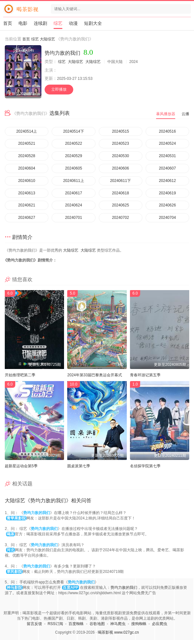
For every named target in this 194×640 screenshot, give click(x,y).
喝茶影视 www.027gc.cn (118, 632)
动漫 (73, 23)
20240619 (167, 193)
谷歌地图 (97, 624)
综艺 (58, 23)
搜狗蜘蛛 (139, 624)
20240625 (120, 205)
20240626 (167, 205)
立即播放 (59, 89)
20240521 (26, 143)
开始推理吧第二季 (20, 375)
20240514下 (73, 131)
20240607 (167, 168)
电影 (22, 23)
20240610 (26, 180)
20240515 (120, 131)
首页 (7, 23)
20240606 (120, 168)
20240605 (73, 168)
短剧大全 (93, 23)
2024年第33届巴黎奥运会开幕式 (94, 375)
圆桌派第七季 (78, 466)
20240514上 (26, 131)
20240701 (73, 217)
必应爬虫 (159, 624)
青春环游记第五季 (145, 375)
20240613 (26, 193)
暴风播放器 (165, 114)
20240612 (167, 180)
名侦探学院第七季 (145, 466)
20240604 (26, 168)
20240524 (167, 143)
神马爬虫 (118, 624)
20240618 (120, 193)
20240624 (73, 205)
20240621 (26, 205)
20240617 (73, 193)
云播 (185, 114)
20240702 (120, 217)
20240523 (120, 143)
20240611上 (73, 180)
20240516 (167, 131)
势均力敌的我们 (124, 587)
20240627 (26, 217)
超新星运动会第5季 (21, 466)
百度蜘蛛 (76, 624)
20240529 (73, 156)
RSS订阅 (55, 624)
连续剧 (40, 23)
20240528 (26, 156)
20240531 (167, 156)
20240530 (120, 156)
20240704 (167, 217)
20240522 (73, 143)
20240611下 (120, 180)
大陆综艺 (47, 39)
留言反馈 (34, 624)
